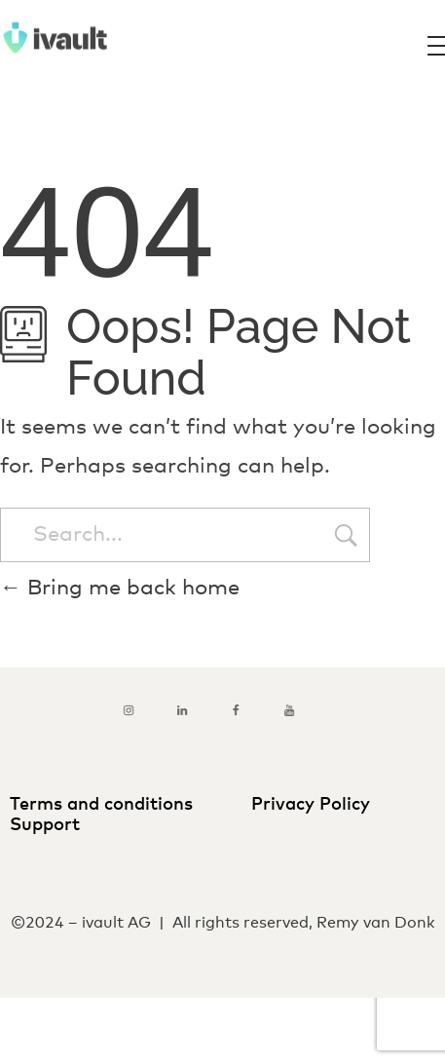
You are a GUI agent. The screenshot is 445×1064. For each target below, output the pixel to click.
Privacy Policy (310, 805)
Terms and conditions (106, 805)
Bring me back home (120, 588)
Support (47, 825)
